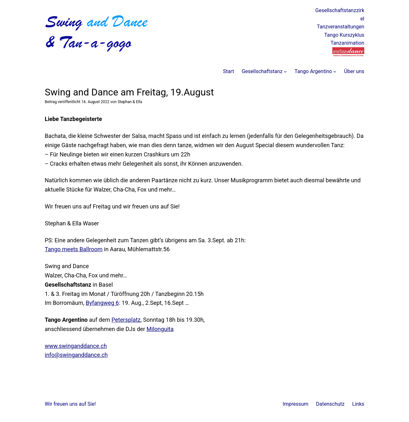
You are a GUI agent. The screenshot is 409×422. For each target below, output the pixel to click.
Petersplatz (126, 319)
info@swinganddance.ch (76, 354)
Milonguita (160, 329)
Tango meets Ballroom (74, 249)
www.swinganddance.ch (76, 346)
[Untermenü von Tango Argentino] (334, 71)
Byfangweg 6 (102, 302)
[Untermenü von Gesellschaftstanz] (285, 71)
